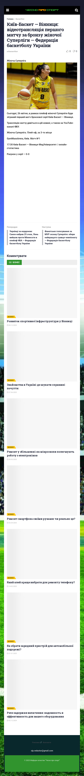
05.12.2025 (12, 329)
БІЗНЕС (11, 321)
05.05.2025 (12, 464)
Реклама (36, 747)
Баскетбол (20, 19)
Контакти (47, 747)
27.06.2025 (12, 396)
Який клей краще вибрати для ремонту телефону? (41, 586)
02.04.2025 (12, 527)
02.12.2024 (12, 725)
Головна (10, 19)
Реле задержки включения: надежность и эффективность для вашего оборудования (35, 718)
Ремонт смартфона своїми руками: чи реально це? (41, 523)
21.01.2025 (12, 658)
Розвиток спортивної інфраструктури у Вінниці (39, 325)
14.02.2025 (12, 590)
